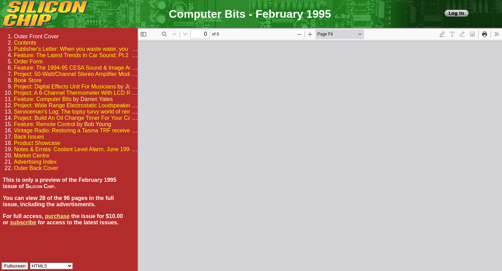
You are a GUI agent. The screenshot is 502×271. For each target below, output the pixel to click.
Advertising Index (35, 162)
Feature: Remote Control (44, 124)
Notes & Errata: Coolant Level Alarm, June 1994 (73, 149)
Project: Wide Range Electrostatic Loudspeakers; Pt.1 (80, 105)
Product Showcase (37, 143)
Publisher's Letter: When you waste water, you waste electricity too (96, 49)
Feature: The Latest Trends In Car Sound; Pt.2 (71, 55)
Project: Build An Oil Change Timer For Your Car (73, 118)
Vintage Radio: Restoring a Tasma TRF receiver (73, 130)
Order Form (28, 61)
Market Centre (31, 155)
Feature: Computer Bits (42, 99)
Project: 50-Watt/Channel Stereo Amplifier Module (75, 74)
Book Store (27, 80)
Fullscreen (14, 266)
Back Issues (29, 137)
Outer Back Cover (36, 168)
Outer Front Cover (36, 36)
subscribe (23, 222)
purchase (57, 216)
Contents (25, 43)
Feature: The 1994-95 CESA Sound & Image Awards (79, 68)
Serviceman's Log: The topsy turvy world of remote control (85, 112)
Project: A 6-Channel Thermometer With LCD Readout (81, 93)
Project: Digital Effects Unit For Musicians (65, 87)
